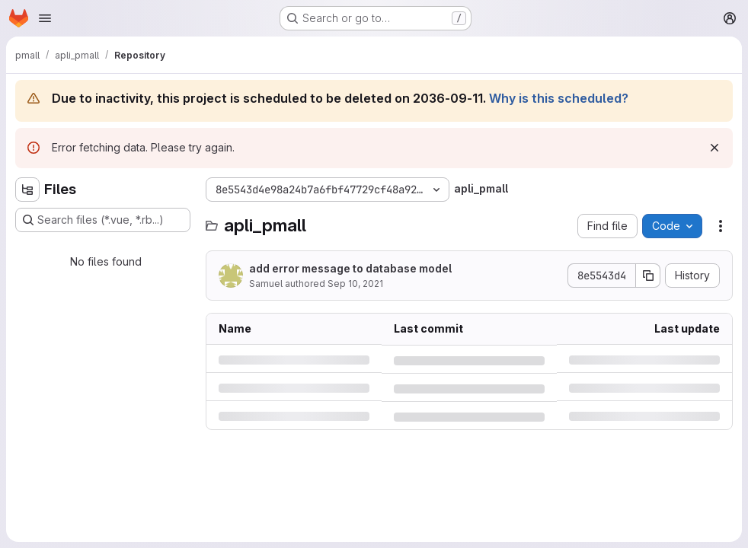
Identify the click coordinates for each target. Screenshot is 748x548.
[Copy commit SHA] (648, 275)
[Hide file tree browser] (27, 189)
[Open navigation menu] (45, 18)
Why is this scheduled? (558, 98)
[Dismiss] (714, 148)
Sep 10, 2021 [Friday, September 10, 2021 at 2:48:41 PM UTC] (355, 283)
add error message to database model (350, 268)
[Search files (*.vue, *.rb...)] (102, 220)
